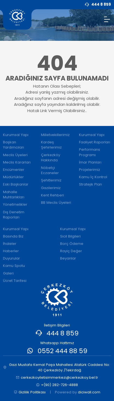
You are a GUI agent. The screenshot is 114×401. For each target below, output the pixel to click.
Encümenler (13, 169)
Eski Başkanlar (15, 184)
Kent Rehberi (52, 195)
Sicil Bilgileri (70, 236)
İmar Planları (90, 162)
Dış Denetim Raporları (13, 214)
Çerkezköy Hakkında (50, 157)
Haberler (11, 251)
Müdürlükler (13, 177)
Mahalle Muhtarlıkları (13, 194)
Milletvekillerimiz (55, 134)
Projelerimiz (89, 169)
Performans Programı (89, 152)
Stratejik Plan (90, 184)
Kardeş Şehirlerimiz (51, 145)
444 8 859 (62, 333)
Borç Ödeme (71, 243)
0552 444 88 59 (62, 350)
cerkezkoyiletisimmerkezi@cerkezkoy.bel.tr (57, 377)
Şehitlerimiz (51, 180)
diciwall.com (89, 392)
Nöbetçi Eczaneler (50, 170)
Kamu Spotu (14, 265)
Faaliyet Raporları (94, 142)
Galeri (8, 273)
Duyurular (11, 258)
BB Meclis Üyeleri (56, 202)
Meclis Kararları (17, 162)
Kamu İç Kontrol (93, 177)
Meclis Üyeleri (15, 155)
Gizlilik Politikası (30, 392)
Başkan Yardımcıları (13, 145)
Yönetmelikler (15, 204)
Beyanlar (68, 258)
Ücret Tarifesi (15, 280)
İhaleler (9, 243)
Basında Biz (13, 236)
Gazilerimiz (51, 187)
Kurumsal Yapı (15, 134)
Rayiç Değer (71, 251)
